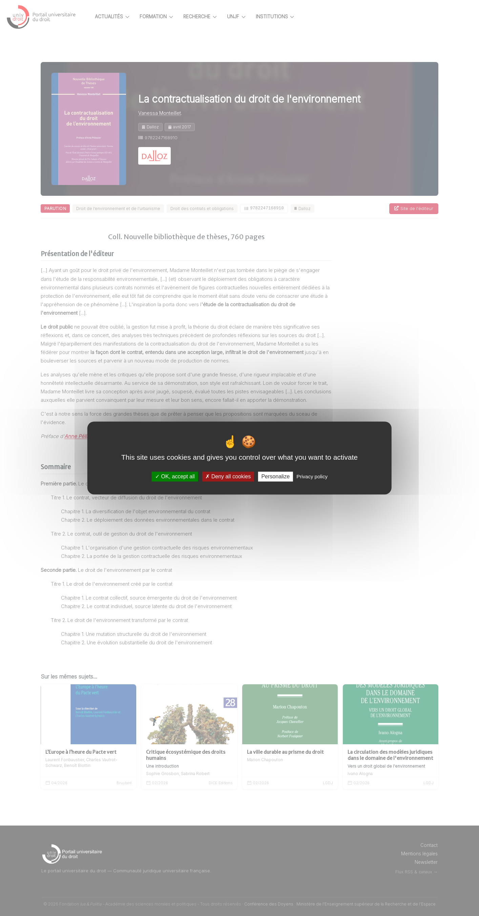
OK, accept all (175, 476)
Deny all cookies (228, 476)
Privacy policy (312, 476)
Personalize (275, 476)
